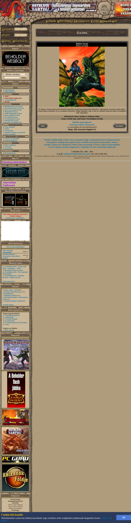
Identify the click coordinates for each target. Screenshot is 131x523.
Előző (43, 126)
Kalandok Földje (81, 140)
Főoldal (47, 140)
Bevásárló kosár (10, 153)
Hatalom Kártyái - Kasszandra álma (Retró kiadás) (11, 256)
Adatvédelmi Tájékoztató (9, 184)
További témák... (8, 305)
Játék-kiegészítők (11, 113)
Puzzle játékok (10, 115)
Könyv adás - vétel (10, 290)
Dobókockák (9, 121)
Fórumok (8, 147)
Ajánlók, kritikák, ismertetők (15, 132)
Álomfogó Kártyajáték (66, 142)
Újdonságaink (9, 90)
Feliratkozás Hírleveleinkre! (14, 162)
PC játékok (8, 117)
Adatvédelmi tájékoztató (106, 147)
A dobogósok (9, 317)
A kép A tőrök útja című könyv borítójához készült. (82, 119)
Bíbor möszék (9, 330)
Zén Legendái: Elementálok (8, 251)
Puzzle (102, 140)
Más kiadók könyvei (12, 108)
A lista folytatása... (9, 281)
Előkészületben (10, 92)
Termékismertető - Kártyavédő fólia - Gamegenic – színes (14, 267)
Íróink (7, 129)
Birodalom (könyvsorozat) (14, 270)
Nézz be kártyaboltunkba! (15, 247)
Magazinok (8, 112)
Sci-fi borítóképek (11, 140)
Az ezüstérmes (10, 321)
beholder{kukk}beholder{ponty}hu (76, 154)
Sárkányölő (94, 140)
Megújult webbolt (10, 295)
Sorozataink (9, 130)
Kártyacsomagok (11, 110)
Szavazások (9, 149)
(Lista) (20, 106)
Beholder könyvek (11, 106)
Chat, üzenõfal (10, 127)
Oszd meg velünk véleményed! (82, 124)
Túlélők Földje (57, 140)
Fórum (96, 145)
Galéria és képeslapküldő (110, 145)
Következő (119, 126)
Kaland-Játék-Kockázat (12, 292)
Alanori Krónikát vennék (13, 301)
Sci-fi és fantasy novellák (58, 147)
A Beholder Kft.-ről (88, 147)
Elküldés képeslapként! (82, 122)
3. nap (7, 324)
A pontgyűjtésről (10, 100)
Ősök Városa (69, 140)
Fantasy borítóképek (12, 139)
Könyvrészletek (10, 134)
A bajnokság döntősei (12, 315)
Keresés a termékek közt (13, 122)
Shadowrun (56, 145)
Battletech (66, 145)
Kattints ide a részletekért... (15, 218)
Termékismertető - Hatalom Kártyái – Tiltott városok (13, 276)
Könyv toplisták (10, 145)
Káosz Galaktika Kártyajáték (87, 142)
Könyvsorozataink (85, 145)
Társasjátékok (10, 119)
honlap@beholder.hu (15, 501)
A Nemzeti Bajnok (11, 319)
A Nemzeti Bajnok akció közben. (16, 322)
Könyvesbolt (105, 142)
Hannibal (7, 294)
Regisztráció (74, 147)
